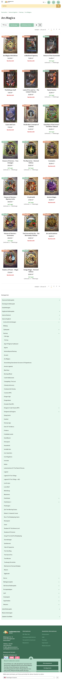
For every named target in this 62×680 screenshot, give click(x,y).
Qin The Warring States (10, 509)
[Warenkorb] (58, 2)
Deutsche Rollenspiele (8, 300)
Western (5, 604)
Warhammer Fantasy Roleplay (12, 566)
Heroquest (7, 441)
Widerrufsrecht (46, 645)
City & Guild (31, 197)
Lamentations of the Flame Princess (14, 468)
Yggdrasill (6, 573)
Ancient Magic (51, 197)
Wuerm (6, 570)
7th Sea (6, 340)
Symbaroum (7, 543)
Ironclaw (6, 460)
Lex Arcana (7, 483)
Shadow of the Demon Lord (12, 528)
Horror (5, 578)
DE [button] (43, 2)
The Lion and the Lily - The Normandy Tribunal (31, 234)
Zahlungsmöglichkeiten (29, 637)
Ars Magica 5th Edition (10, 55)
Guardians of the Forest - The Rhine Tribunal (52, 125)
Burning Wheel (8, 374)
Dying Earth (7, 415)
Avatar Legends (8, 366)
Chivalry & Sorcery (9, 385)
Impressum (45, 643)
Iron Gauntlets (8, 453)
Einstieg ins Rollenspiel (8, 304)
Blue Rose (6, 370)
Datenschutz (45, 634)
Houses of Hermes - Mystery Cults (10, 198)
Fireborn (6, 430)
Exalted (6, 419)
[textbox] (29, 678)
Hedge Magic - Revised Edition (31, 271)
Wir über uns (26, 634)
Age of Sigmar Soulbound (11, 344)
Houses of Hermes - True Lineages (10, 162)
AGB (43, 637)
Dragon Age (7, 396)
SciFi (4, 593)
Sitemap (44, 640)
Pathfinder (7, 498)
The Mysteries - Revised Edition (31, 162)
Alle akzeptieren (47, 663)
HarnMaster (7, 438)
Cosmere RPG (7, 393)
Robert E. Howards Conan (11, 513)
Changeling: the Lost (10, 381)
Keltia (5, 464)
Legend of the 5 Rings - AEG (12, 479)
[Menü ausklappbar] (2, 1)
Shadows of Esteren (9, 532)
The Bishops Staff (10, 90)
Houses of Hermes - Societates (10, 234)
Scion (5, 524)
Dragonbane (7, 400)
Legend (6, 472)
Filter (5, 25)
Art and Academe (51, 233)
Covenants (51, 161)
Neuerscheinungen (7, 613)
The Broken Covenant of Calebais (31, 125)
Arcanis (6, 355)
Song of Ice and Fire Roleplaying (13, 536)
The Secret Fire (8, 554)
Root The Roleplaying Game (11, 517)
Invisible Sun (7, 449)
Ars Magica (7, 359)
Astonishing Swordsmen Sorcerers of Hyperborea (17, 362)
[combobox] (29, 677)
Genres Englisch (6, 319)
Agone (6, 347)
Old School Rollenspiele (9, 585)
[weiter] (59, 29)
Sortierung (13, 25)
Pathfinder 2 (7, 502)
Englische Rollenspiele (8, 311)
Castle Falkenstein (9, 377)
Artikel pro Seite (26, 25)
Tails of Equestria (9, 547)
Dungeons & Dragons (10, 411)
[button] (48, 2)
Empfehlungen (6, 307)
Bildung (5, 326)
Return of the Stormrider (52, 55)
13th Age (6, 336)
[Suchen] (28, 6)
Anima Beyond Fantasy (10, 351)
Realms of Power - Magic (10, 270)
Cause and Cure (10, 124)
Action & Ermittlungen (9, 322)
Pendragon (7, 506)
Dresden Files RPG (9, 404)
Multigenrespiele (8, 582)
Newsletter (26, 643)
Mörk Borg (7, 490)
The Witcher (7, 558)
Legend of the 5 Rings (10, 475)
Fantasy (5, 333)
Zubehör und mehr (7, 616)
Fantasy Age (7, 423)
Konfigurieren (47, 668)
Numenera (7, 494)
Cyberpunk (6, 329)
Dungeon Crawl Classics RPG (11, 408)
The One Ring (7, 551)
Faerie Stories (51, 90)
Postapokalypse (7, 589)
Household (7, 445)
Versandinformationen (29, 640)
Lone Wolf (7, 487)
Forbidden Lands (8, 434)
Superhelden (6, 600)
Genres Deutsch (6, 315)
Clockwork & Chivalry (10, 389)
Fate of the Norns (9, 426)
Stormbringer (8, 539)
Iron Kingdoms (8, 457)
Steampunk (6, 597)
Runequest (7, 521)
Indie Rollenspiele (7, 609)
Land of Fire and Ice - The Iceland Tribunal (31, 91)
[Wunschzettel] (53, 2)
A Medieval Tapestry (31, 55)
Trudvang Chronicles (9, 562)
